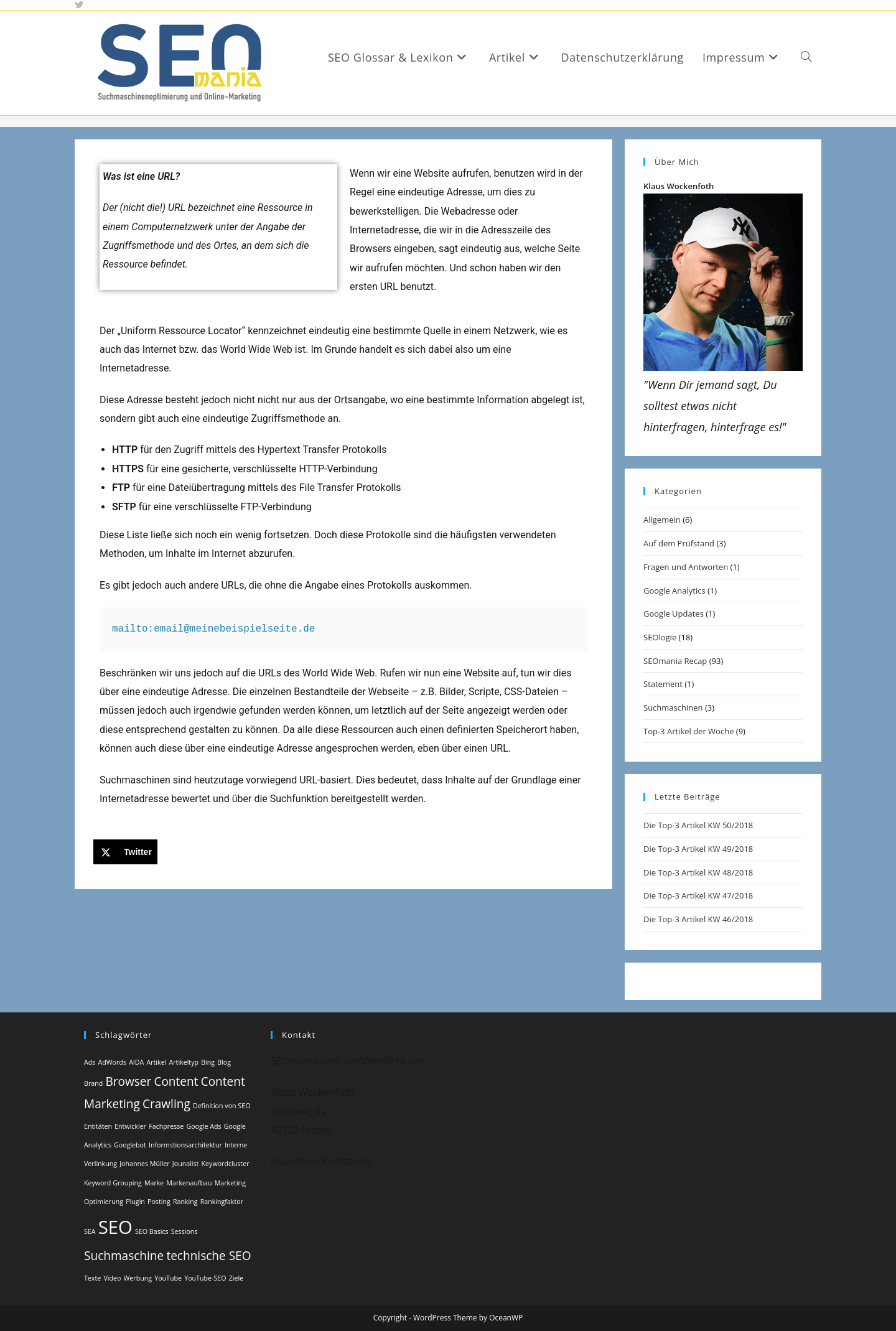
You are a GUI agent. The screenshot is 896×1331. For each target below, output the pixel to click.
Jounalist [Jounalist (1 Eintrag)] (185, 1163)
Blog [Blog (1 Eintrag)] (224, 1062)
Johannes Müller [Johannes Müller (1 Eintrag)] (144, 1163)
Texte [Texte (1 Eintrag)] (92, 1278)
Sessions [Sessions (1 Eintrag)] (184, 1231)
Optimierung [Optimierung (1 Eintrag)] (103, 1201)
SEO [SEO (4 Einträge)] (115, 1227)
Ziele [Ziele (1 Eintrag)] (236, 1278)
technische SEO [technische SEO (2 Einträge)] (208, 1256)
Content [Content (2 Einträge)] (176, 1081)
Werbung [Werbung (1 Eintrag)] (138, 1278)
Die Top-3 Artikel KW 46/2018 (698, 919)
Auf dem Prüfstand (678, 543)
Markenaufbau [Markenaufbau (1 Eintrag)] (189, 1183)
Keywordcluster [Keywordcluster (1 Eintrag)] (226, 1163)
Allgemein (662, 519)
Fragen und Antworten (685, 566)
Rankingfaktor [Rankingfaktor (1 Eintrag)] (221, 1201)
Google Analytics (674, 590)
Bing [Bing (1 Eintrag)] (208, 1062)
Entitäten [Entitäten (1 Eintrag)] (98, 1126)
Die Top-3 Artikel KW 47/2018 (698, 895)
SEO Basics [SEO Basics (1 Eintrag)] (152, 1231)
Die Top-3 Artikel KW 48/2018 (698, 872)
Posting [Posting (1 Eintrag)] (158, 1201)
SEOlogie (659, 637)
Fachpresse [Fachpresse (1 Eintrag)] (166, 1126)
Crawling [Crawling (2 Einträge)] (166, 1104)
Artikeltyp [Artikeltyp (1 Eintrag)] (183, 1062)
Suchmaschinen (672, 707)
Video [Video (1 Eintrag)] (112, 1278)
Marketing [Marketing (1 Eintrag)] (230, 1183)
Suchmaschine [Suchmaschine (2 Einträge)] (124, 1256)
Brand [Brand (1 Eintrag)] (93, 1083)
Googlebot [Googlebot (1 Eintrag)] (130, 1145)
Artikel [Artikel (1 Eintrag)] (156, 1062)
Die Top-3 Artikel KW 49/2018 (698, 848)
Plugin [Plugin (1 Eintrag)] (135, 1201)
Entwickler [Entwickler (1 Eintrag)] (130, 1126)
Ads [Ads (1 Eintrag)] (89, 1062)
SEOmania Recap (675, 660)
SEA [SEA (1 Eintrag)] (90, 1231)
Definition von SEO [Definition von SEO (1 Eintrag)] (222, 1105)
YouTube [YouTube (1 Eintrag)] (168, 1278)
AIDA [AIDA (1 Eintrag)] (136, 1062)
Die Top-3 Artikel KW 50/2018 (698, 825)
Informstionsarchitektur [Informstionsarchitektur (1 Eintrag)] (185, 1145)
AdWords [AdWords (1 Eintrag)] (112, 1062)
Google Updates (673, 613)
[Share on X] (125, 851)
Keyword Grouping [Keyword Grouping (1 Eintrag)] (113, 1183)
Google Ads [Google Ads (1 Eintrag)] (203, 1126)
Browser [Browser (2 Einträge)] (128, 1081)
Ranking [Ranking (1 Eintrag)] (185, 1201)
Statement (663, 683)
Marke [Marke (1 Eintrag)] (154, 1183)
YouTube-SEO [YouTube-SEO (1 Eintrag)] (205, 1278)
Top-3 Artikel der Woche (688, 731)
